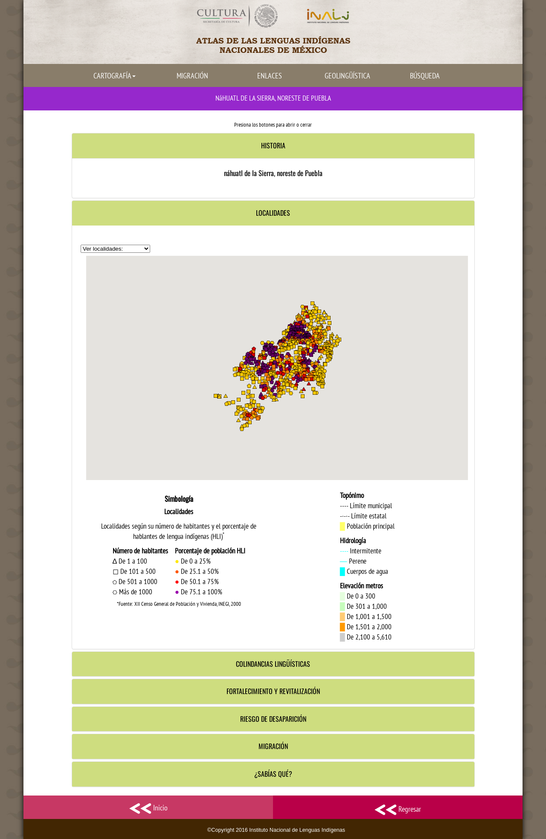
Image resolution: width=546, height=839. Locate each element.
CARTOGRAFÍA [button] (114, 75)
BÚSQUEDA (425, 75)
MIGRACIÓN (192, 75)
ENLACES (269, 75)
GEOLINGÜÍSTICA (347, 75)
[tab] (273, 145)
